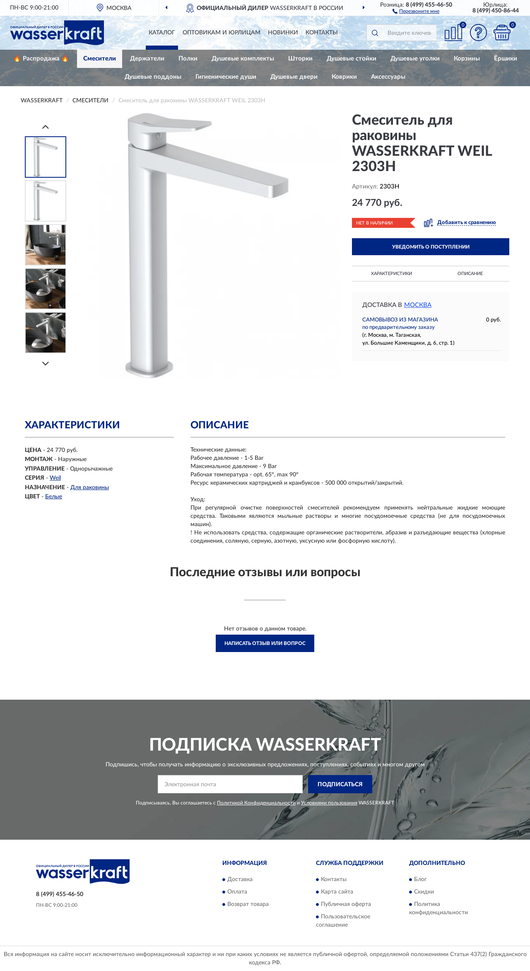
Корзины (467, 59)
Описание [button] (470, 273)
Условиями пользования (329, 802)
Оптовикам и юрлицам (221, 33)
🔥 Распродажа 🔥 (41, 59)
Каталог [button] (162, 33)
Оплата (237, 892)
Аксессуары (388, 77)
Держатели (147, 59)
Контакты (322, 33)
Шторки (300, 59)
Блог (420, 879)
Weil (55, 478)
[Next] (45, 363)
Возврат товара (248, 904)
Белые (53, 497)
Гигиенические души (225, 77)
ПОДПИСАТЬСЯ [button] (340, 784)
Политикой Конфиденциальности (256, 802)
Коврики (344, 77)
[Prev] (45, 126)
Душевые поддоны (153, 77)
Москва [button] (417, 305)
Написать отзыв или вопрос (265, 643)
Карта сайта (337, 892)
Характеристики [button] (391, 273)
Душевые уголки (415, 59)
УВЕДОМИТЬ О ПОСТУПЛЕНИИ (431, 246)
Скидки (424, 892)
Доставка (240, 879)
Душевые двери (294, 77)
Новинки (283, 33)
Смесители (99, 59)
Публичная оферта (346, 904)
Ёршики (505, 59)
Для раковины (89, 487)
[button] (416, 10)
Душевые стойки (351, 59)
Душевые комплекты (243, 59)
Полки (188, 59)
